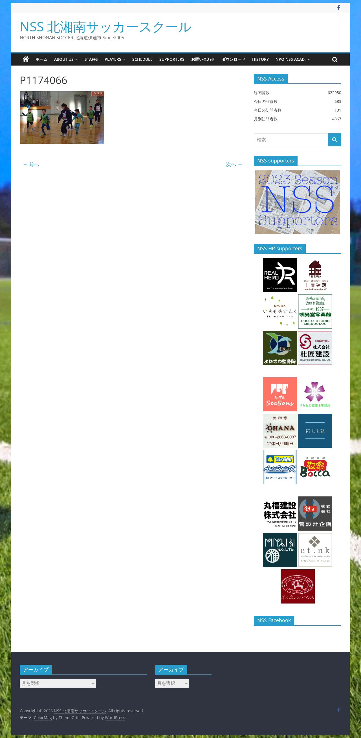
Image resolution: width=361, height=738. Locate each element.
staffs (91, 59)
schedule (142, 59)
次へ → (234, 164)
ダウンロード (233, 59)
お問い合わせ (203, 59)
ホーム (41, 59)
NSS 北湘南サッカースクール (105, 26)
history (260, 59)
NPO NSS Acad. (291, 59)
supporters (171, 59)
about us (64, 59)
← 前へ (31, 164)
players (113, 59)
